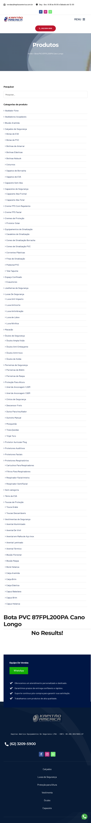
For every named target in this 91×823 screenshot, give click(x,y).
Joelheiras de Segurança (16, 288)
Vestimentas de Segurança (17, 519)
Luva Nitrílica (12, 323)
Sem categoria (12, 490)
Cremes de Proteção (14, 218)
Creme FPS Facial (13, 212)
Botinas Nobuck (13, 158)
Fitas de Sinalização (15, 258)
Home (30, 53)
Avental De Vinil (13, 530)
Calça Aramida (13, 573)
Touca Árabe (12, 507)
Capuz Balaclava (13, 591)
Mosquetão (11, 423)
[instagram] (45, 12)
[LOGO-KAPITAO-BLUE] (47, 714)
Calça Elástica (12, 585)
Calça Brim (11, 579)
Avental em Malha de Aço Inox (20, 536)
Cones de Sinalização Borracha (20, 240)
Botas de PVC (12, 140)
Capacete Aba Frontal (16, 193)
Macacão (9, 329)
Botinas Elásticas (14, 152)
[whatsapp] (50, 12)
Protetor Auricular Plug (16, 442)
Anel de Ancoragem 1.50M (18, 393)
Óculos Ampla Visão (15, 340)
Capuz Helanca (13, 603)
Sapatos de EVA (13, 176)
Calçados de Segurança (16, 129)
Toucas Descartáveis (16, 513)
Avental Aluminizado (15, 524)
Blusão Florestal (13, 554)
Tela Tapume (12, 271)
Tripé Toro (11, 436)
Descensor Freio (14, 405)
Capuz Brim (11, 597)
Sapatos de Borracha (16, 170)
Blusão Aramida (12, 123)
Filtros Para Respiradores (18, 471)
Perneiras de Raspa (15, 376)
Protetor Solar (13, 223)
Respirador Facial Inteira (17, 477)
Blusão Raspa (12, 560)
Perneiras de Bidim (15, 370)
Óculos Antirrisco (14, 352)
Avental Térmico (14, 548)
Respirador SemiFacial (16, 483)
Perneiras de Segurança (16, 365)
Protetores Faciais (13, 454)
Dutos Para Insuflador (16, 411)
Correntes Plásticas (15, 252)
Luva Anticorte (13, 305)
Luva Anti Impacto (14, 299)
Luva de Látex (13, 317)
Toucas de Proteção (14, 502)
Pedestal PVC (12, 264)
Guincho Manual (13, 417)
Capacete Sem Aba (14, 182)
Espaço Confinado (13, 277)
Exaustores (11, 282)
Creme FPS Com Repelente (17, 206)
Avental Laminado (14, 542)
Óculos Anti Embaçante (17, 346)
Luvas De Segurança (14, 294)
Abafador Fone (12, 110)
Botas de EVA (12, 133)
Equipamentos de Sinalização (19, 229)
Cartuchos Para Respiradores (20, 465)
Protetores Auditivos (15, 448)
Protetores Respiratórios (17, 460)
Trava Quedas (12, 429)
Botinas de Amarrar (15, 146)
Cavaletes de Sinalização (18, 234)
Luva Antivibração (14, 311)
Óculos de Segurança (15, 335)
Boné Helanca (12, 567)
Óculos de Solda (13, 359)
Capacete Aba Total (15, 200)
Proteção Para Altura (15, 382)
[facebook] (41, 12)
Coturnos (10, 164)
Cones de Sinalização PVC (18, 246)
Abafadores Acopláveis (15, 116)
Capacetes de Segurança (16, 189)
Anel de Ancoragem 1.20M (18, 387)
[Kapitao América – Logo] (13, 17)
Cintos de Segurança (16, 399)
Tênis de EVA (11, 496)
